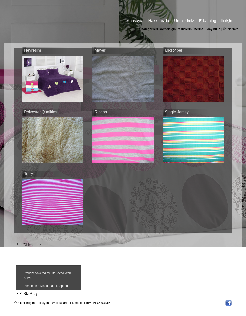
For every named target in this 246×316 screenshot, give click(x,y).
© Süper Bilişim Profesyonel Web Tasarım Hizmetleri (48, 303)
